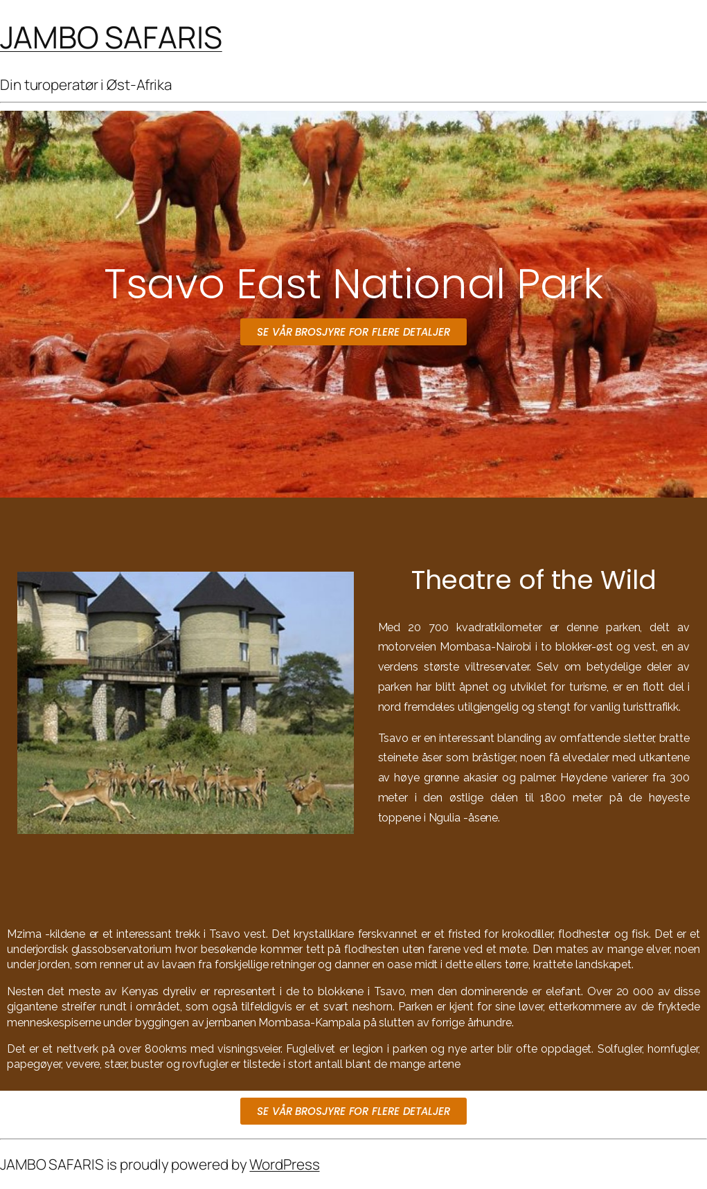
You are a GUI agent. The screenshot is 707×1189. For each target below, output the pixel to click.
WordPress (284, 1164)
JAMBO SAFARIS (111, 36)
